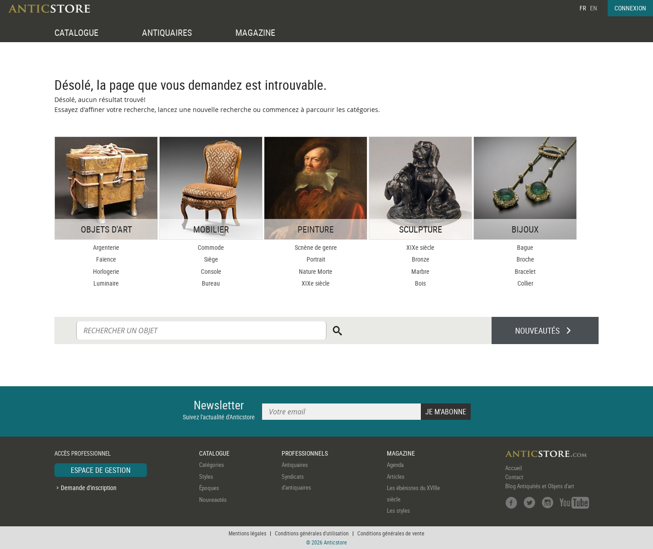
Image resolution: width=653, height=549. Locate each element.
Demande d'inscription (89, 487)
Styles (206, 476)
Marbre (420, 271)
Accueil (513, 468)
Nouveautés (213, 500)
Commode (211, 247)
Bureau (211, 283)
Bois (420, 283)
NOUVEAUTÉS (537, 330)
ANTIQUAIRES (167, 32)
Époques (209, 488)
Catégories (211, 465)
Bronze (420, 259)
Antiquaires (295, 465)
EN (593, 8)
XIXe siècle (316, 283)
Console (211, 271)
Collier (525, 283)
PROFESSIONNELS (305, 453)
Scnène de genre (316, 247)
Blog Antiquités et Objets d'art (539, 486)
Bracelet (525, 271)
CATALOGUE (76, 32)
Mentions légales (247, 533)
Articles (395, 476)
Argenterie (106, 247)
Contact (514, 477)
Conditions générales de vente (390, 533)
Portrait (316, 259)
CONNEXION (630, 8)
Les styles (398, 510)
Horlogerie (106, 271)
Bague (525, 247)
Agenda (395, 465)
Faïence (106, 259)
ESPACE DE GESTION (101, 470)
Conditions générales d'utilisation (312, 533)
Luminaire (106, 283)
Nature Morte (315, 271)
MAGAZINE (255, 32)
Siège (211, 259)
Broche (525, 259)
